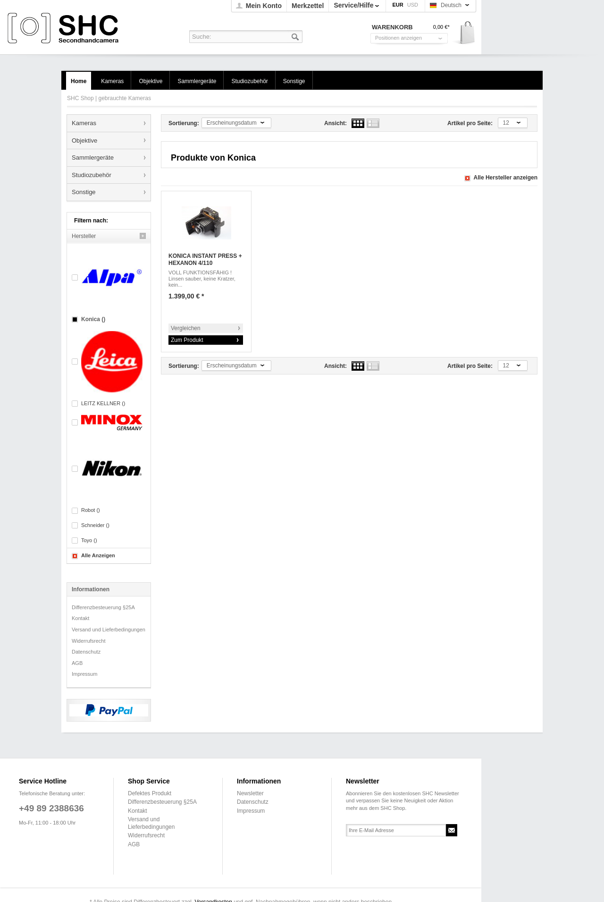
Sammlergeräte (93, 157)
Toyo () (89, 540)
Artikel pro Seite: (470, 123)
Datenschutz (86, 652)
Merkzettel (308, 5)
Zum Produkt (187, 340)
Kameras (84, 123)
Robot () (90, 510)
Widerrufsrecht (89, 641)
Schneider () (95, 525)
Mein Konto (264, 5)
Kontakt (80, 618)
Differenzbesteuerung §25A (103, 607)
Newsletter (250, 793)
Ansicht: (335, 123)
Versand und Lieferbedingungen (108, 629)
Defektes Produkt (149, 793)
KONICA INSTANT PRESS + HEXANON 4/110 (205, 260)
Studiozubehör (91, 175)
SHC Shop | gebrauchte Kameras (64, 28)
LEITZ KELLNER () (103, 403)
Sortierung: (183, 123)
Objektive (84, 140)
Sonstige (84, 192)
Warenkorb (464, 33)
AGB (77, 663)
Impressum (84, 674)
